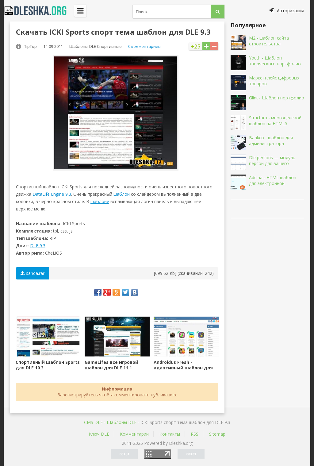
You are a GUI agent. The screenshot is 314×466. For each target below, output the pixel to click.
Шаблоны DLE (121, 422)
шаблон (121, 194)
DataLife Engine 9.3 (52, 194)
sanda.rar (32, 273)
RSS (194, 434)
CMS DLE (93, 422)
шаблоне (99, 201)
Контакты (169, 434)
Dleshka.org (39, 10)
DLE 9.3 (37, 245)
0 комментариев (144, 46)
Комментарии (134, 434)
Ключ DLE (99, 434)
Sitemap (217, 434)
